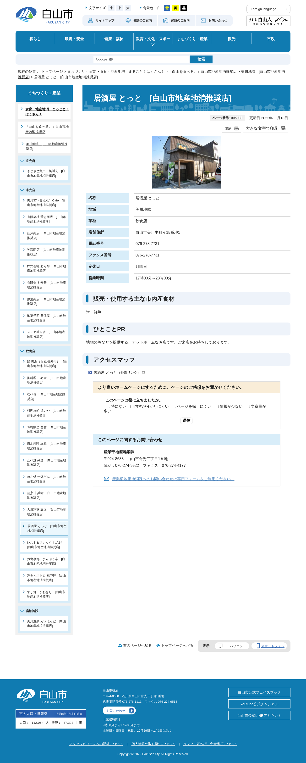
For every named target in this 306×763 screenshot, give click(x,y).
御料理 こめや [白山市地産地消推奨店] (46, 380)
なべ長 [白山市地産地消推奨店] (46, 396)
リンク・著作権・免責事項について (210, 744)
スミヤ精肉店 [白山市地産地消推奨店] (46, 334)
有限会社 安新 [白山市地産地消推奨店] (46, 285)
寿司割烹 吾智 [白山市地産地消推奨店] (46, 429)
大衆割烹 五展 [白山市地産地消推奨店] (46, 512)
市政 (271, 39)
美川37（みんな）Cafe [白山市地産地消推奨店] (46, 203)
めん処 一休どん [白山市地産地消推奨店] (46, 479)
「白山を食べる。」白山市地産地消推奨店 (203, 71)
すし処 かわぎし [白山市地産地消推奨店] (46, 594)
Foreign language (263, 9)
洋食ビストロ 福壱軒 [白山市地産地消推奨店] (46, 578)
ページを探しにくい (194, 406)
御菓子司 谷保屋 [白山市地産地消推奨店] (46, 318)
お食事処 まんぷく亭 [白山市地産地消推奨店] (46, 561)
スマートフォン (272, 646)
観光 (231, 39)
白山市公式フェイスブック (259, 692)
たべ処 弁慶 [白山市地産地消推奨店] (46, 462)
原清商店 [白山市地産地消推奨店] (46, 301)
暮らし (35, 39)
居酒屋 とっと (119, 372)
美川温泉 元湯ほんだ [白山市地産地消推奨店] (46, 623)
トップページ (52, 71)
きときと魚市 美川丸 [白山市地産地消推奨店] (46, 173)
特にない (118, 406)
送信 (186, 420)
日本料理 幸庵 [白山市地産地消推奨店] (46, 446)
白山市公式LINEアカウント (259, 715)
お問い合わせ (115, 711)
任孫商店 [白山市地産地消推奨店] (46, 235)
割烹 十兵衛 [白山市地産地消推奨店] (46, 495)
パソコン (236, 646)
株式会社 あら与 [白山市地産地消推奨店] (46, 268)
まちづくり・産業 (192, 39)
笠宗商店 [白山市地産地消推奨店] (46, 252)
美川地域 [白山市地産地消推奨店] (46, 146)
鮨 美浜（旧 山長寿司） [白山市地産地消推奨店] (47, 364)
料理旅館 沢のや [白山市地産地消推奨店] (46, 413)
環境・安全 (74, 39)
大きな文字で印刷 (262, 128)
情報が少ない (231, 406)
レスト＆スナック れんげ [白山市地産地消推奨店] (46, 545)
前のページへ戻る (137, 645)
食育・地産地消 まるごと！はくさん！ (132, 71)
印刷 (228, 128)
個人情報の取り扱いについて (153, 744)
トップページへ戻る (177, 645)
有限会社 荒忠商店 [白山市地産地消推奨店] (46, 219)
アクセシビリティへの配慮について (96, 744)
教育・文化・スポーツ (153, 41)
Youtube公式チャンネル (259, 704)
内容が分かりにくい (151, 406)
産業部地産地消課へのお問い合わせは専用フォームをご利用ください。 (173, 479)
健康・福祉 (113, 39)
